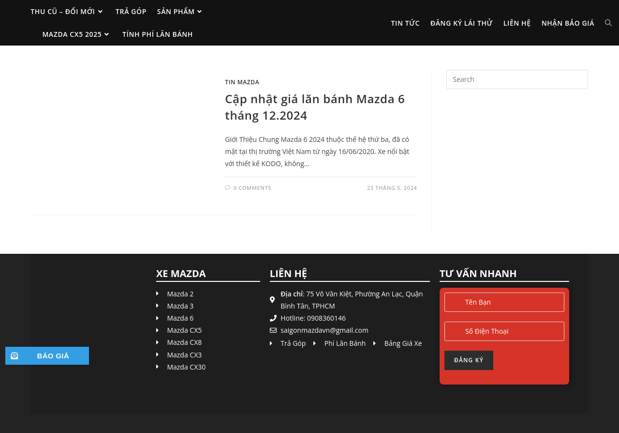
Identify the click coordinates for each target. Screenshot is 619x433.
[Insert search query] (517, 79)
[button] (47, 356)
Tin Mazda (242, 82)
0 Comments (252, 187)
